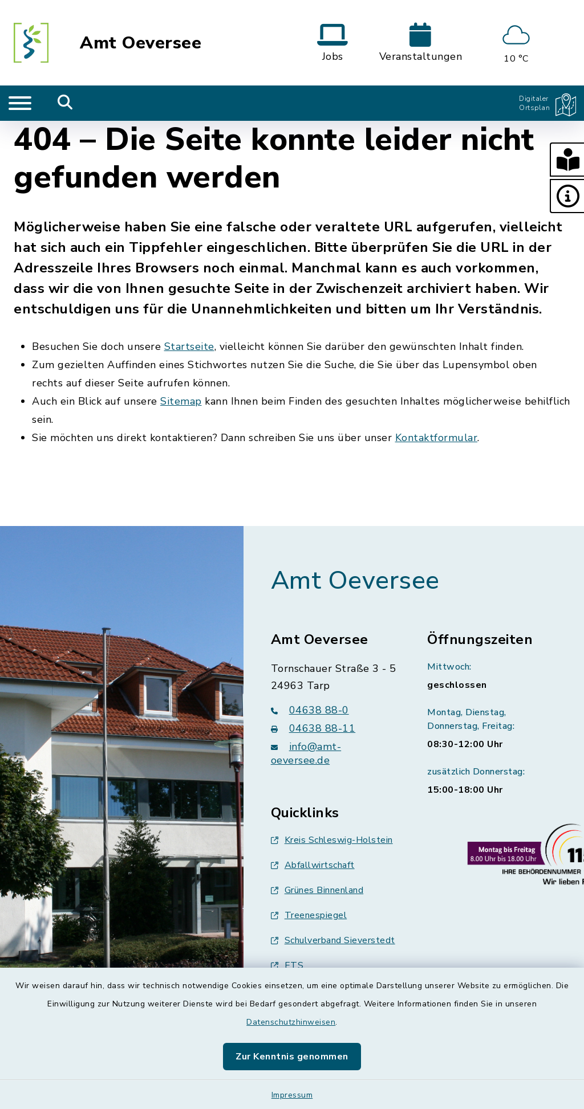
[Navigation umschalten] (20, 103)
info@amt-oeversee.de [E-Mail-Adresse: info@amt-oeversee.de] (306, 753)
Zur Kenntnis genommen (292, 1056)
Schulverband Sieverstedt (333, 940)
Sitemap (181, 401)
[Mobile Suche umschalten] (65, 103)
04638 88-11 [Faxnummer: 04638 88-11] (313, 728)
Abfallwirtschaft (313, 865)
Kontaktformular (436, 438)
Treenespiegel (309, 915)
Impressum (292, 1095)
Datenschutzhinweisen (290, 1022)
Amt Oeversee (140, 43)
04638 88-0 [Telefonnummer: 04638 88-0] (310, 710)
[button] (567, 159)
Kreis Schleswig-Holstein (332, 840)
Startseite (189, 346)
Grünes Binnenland (317, 890)
